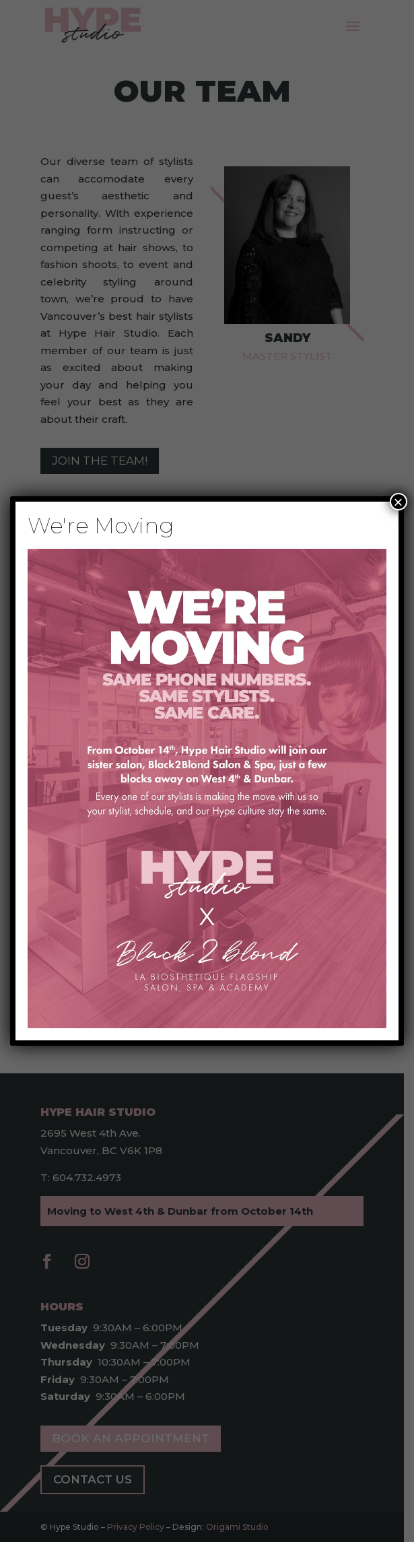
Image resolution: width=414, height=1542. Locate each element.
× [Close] (398, 501)
